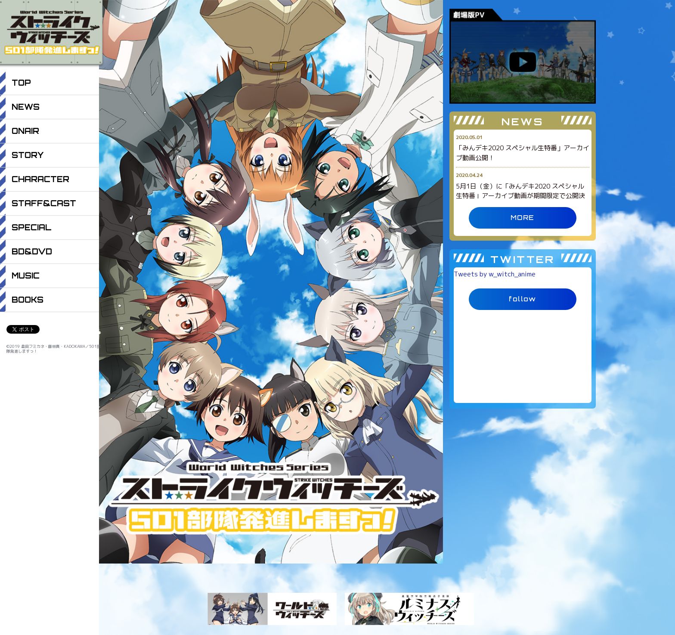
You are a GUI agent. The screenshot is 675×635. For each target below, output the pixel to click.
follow (522, 299)
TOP (21, 82)
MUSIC (26, 275)
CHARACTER (40, 179)
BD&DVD (32, 251)
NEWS (26, 107)
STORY (27, 155)
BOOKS (27, 299)
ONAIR (25, 131)
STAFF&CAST (44, 203)
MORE (523, 218)
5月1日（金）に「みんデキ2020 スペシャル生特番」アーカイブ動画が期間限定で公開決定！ (520, 196)
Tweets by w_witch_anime (495, 274)
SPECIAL (32, 227)
